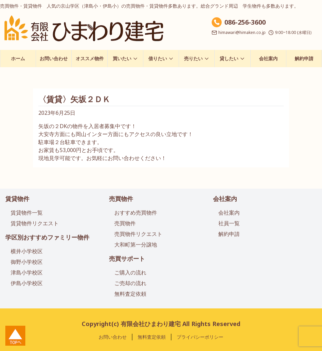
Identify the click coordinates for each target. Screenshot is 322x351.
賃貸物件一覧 (27, 212)
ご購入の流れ (130, 272)
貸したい (232, 58)
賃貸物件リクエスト (35, 223)
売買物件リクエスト (138, 234)
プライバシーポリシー (200, 337)
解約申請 (304, 58)
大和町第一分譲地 (135, 244)
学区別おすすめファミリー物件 (47, 237)
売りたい (196, 58)
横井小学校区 (27, 251)
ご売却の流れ (130, 283)
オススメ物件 (90, 58)
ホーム (18, 58)
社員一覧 (229, 223)
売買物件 (121, 199)
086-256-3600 (245, 22)
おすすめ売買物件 (135, 212)
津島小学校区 (27, 272)
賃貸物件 (17, 199)
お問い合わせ (54, 58)
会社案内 (268, 58)
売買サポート (127, 259)
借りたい (161, 58)
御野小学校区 (27, 261)
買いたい (125, 58)
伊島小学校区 (27, 283)
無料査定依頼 (130, 293)
